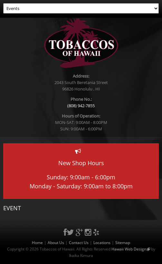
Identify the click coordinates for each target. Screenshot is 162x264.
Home (37, 242)
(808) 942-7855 (81, 105)
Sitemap (122, 242)
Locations (101, 242)
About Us (56, 242)
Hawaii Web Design (130, 249)
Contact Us (79, 242)
